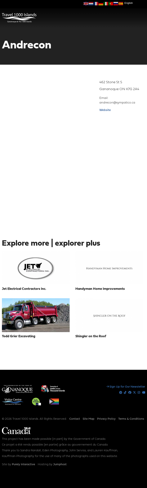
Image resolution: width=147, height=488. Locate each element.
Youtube (143, 392)
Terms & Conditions (131, 419)
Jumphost (60, 464)
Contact (74, 419)
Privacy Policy (106, 419)
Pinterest (120, 392)
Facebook (129, 392)
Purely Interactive (23, 464)
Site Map (88, 419)
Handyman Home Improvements (100, 289)
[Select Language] (134, 3)
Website (105, 110)
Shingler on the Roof (90, 336)
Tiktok (125, 392)
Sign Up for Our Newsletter (127, 386)
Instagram (139, 392)
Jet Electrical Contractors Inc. (24, 289)
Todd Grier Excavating (18, 336)
